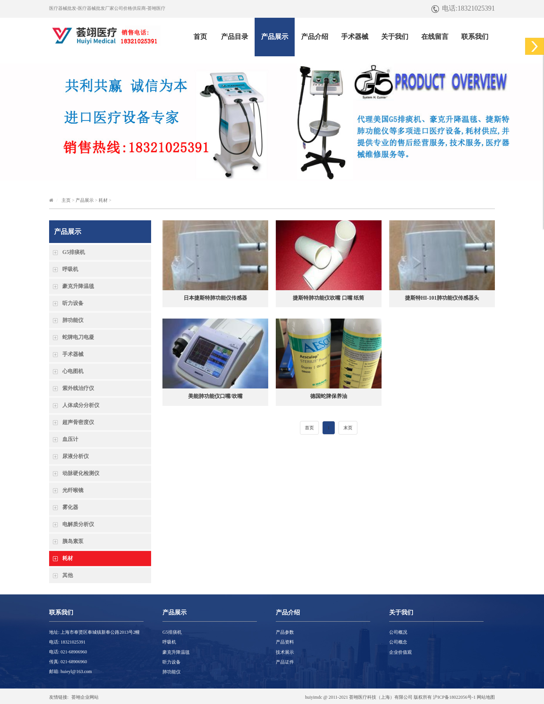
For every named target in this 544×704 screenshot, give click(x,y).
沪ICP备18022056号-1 (454, 697)
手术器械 (72, 354)
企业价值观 (400, 652)
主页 (66, 200)
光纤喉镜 (72, 490)
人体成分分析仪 (80, 405)
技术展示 (285, 652)
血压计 (70, 439)
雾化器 (70, 507)
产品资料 (285, 642)
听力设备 (72, 303)
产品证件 (285, 662)
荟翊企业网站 (85, 697)
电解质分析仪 (78, 524)
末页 (347, 427)
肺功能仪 (72, 320)
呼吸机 (70, 269)
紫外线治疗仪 (78, 388)
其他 (67, 575)
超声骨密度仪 (78, 422)
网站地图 (486, 697)
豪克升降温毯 (78, 286)
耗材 (103, 200)
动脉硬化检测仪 (80, 473)
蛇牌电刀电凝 (78, 337)
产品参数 (285, 632)
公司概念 (398, 642)
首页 (309, 427)
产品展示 (85, 200)
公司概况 (398, 632)
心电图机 (72, 371)
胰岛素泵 (72, 541)
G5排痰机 (73, 252)
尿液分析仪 (75, 456)
